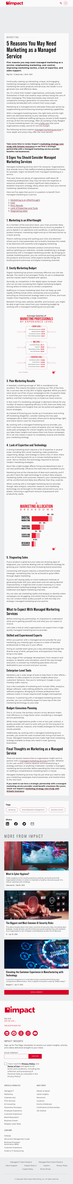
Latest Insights (43, 1094)
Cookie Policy (27, 1169)
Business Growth (57, 810)
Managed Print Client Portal (51, 1162)
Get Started (41, 1111)
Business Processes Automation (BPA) (12, 1143)
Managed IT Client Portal (21, 1162)
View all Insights (37, 992)
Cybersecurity (10, 1097)
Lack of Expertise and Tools (24, 208)
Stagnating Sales (18, 211)
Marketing (12, 810)
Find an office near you (12, 1026)
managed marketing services (48, 130)
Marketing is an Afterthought (25, 200)
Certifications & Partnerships (48, 1107)
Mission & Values (43, 1091)
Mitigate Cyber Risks (12, 1124)
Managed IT (9, 1091)
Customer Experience (13, 1114)
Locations (40, 1101)
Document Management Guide (17, 1139)
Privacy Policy (62, 1166)
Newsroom (41, 1097)
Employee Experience (13, 1111)
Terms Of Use (45, 1169)
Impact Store (30, 1166)
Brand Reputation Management (33, 810)
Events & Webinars (44, 1104)
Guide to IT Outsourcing (14, 1151)
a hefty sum (44, 123)
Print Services (9, 1101)
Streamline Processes (13, 1107)
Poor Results (16, 205)
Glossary (7, 1136)
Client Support (11, 1166)
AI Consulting (9, 1104)
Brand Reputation (11, 1117)
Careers (46, 1166)
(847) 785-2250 (10, 1021)
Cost (12, 203)
